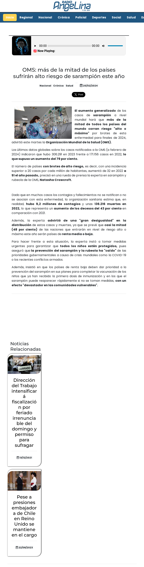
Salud (131, 17)
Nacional (45, 17)
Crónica (64, 17)
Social (116, 17)
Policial (80, 17)
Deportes (99, 17)
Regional (26, 17)
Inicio (10, 17)
